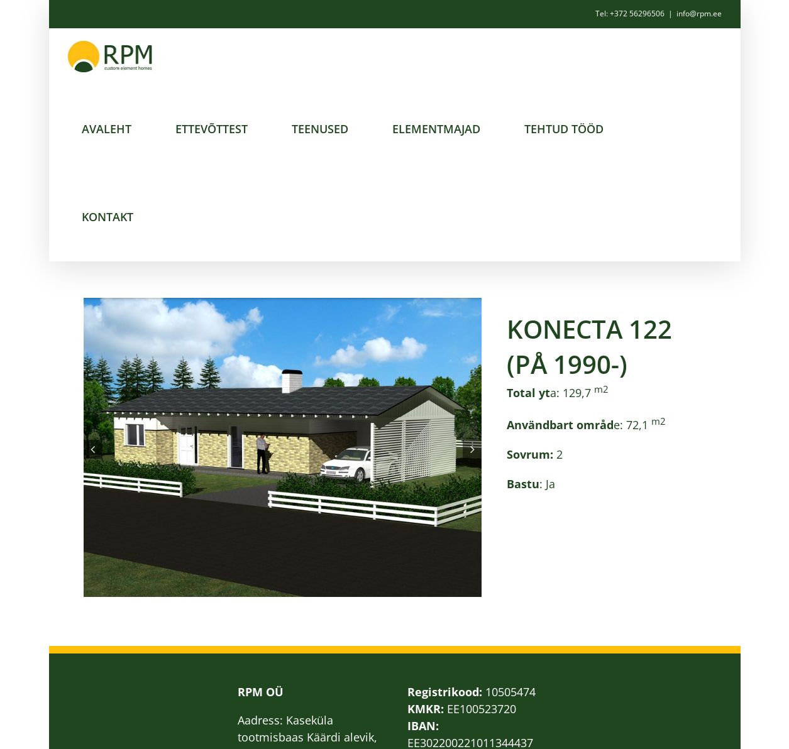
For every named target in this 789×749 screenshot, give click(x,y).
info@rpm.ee (699, 13)
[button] (93, 449)
